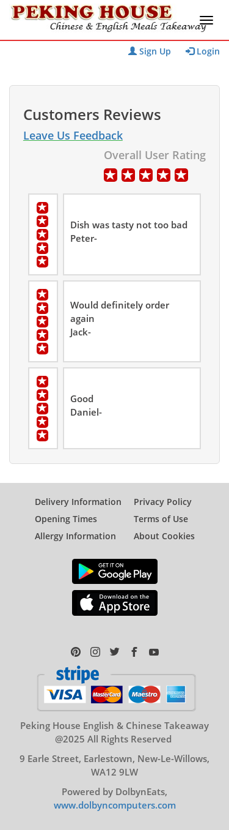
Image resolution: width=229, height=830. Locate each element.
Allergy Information (75, 536)
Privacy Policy (163, 501)
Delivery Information (78, 501)
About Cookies (164, 536)
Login (203, 51)
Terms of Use (161, 519)
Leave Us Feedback (73, 135)
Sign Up (149, 51)
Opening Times (66, 519)
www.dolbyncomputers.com (115, 805)
